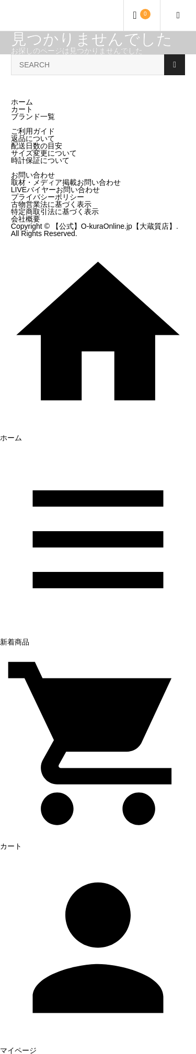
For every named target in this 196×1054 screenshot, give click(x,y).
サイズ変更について (44, 153)
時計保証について (40, 160)
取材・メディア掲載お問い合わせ (66, 182)
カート (22, 109)
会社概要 (25, 219)
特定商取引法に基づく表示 (55, 211)
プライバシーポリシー (47, 197)
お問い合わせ (33, 175)
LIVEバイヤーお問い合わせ (55, 189)
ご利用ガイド (33, 131)
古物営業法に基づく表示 (51, 204)
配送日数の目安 (36, 146)
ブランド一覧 (33, 116)
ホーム (22, 102)
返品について (33, 138)
